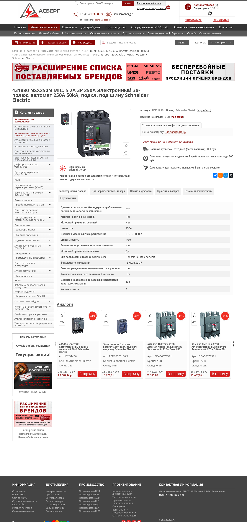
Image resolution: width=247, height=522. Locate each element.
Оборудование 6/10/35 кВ (149, 27)
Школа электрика (55, 507)
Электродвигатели (25, 270)
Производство (115, 27)
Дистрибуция (91, 27)
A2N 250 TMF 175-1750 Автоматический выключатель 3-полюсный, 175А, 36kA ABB (209, 347)
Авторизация (193, 19)
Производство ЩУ (89, 507)
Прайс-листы (53, 494)
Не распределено (24, 291)
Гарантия (177, 33)
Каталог (32, 51)
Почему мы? (18, 494)
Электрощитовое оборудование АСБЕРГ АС (33, 324)
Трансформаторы (24, 229)
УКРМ (17, 280)
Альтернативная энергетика (194, 27)
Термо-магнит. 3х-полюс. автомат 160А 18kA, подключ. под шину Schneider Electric (120, 347)
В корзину (87, 373)
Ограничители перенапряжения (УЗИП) (28, 186)
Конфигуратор (27, 42)
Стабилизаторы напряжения (31, 314)
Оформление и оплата (104, 33)
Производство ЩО (89, 504)
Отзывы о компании (33, 337)
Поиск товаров (54, 511)
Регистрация (221, 19)
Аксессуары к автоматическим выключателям (32, 152)
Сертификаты (19, 497)
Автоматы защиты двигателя (31, 146)
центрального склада (177, 167)
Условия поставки (22, 507)
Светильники (22, 225)
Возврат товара (158, 33)
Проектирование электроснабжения (122, 501)
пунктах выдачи (174, 156)
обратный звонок (102, 19)
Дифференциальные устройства (26, 165)
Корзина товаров (75, 33)
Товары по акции (56, 42)
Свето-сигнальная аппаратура (24, 264)
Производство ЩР (89, 501)
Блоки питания (23, 200)
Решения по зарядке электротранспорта (26, 211)
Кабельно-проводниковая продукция (29, 286)
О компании (19, 491)
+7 (91, 14)
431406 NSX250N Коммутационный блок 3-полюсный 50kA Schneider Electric (74, 348)
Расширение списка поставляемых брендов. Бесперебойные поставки (33, 433)
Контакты (226, 27)
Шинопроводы (23, 276)
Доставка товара (133, 33)
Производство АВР (89, 497)
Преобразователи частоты (29, 204)
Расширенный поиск (149, 3)
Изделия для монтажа (27, 240)
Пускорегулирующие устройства (26, 173)
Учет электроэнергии (124, 497)
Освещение (118, 506)
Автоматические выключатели (60, 51)
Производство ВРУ (89, 494)
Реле (17, 179)
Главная (20, 27)
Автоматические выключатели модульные (32, 127)
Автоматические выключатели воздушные (32, 141)
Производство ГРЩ (89, 491)
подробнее (203, 110)
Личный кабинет (50, 33)
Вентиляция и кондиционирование (124, 511)
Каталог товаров (24, 33)
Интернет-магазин (44, 27)
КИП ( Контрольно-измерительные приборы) (29, 218)
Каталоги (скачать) (56, 504)
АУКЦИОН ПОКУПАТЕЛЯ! (33, 392)
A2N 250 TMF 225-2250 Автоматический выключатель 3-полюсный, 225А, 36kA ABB (164, 347)
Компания (69, 27)
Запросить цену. (175, 132)
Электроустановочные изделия (27, 247)
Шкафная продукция (26, 235)
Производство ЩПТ (89, 511)
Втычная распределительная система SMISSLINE (31, 158)
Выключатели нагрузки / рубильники (28, 193)
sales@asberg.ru (124, 14)
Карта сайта (18, 504)
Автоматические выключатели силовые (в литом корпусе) (51, 54)
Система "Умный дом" (27, 301)
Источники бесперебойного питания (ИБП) (30, 308)
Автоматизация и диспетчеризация (122, 492)
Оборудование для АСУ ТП (29, 296)
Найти (181, 42)
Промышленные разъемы (29, 257)
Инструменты (22, 253)
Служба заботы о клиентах (204, 33)
